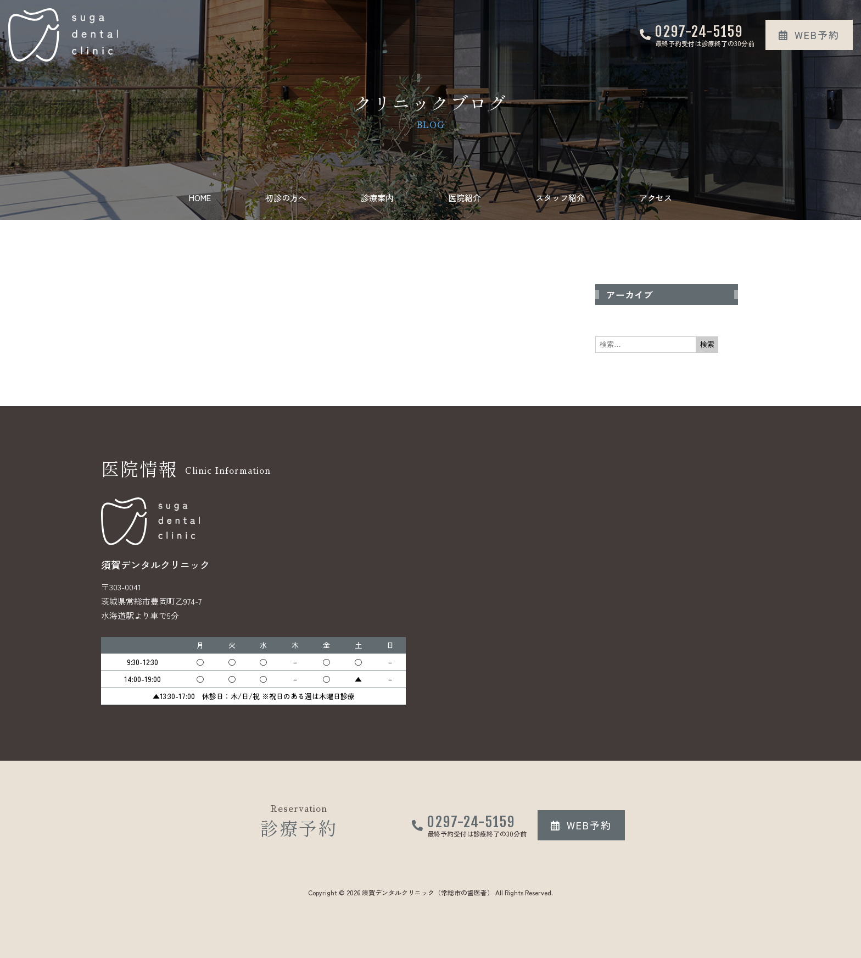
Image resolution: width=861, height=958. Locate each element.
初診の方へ (285, 197)
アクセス (655, 197)
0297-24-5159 (699, 31)
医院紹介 (464, 197)
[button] (809, 35)
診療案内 (377, 197)
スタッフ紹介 (560, 197)
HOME (200, 197)
